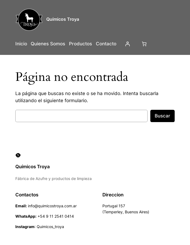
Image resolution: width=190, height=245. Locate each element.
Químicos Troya (62, 19)
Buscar (162, 116)
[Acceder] (127, 43)
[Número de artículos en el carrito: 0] (144, 43)
